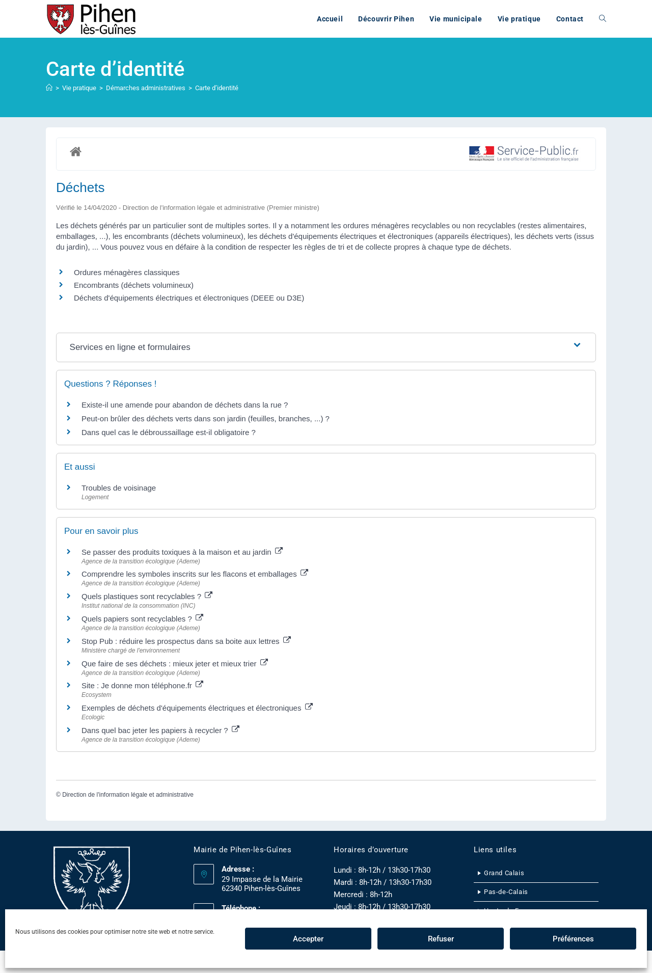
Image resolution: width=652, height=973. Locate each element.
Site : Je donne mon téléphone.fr (142, 685)
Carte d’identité (216, 88)
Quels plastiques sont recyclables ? (147, 596)
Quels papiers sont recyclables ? (142, 618)
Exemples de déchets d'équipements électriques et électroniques (197, 708)
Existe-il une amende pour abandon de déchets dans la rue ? (185, 404)
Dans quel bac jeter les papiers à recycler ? (160, 730)
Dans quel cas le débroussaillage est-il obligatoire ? (169, 432)
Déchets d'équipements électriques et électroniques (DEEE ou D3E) (189, 297)
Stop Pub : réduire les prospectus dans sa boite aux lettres (186, 641)
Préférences (573, 938)
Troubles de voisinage (119, 487)
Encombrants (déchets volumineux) (134, 285)
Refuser (441, 938)
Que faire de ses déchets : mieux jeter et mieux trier (175, 663)
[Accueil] (49, 88)
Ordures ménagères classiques (127, 272)
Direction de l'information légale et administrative (128, 794)
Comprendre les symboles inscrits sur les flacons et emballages (195, 574)
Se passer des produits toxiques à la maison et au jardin (182, 552)
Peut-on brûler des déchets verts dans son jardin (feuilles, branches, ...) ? (206, 418)
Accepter (308, 938)
